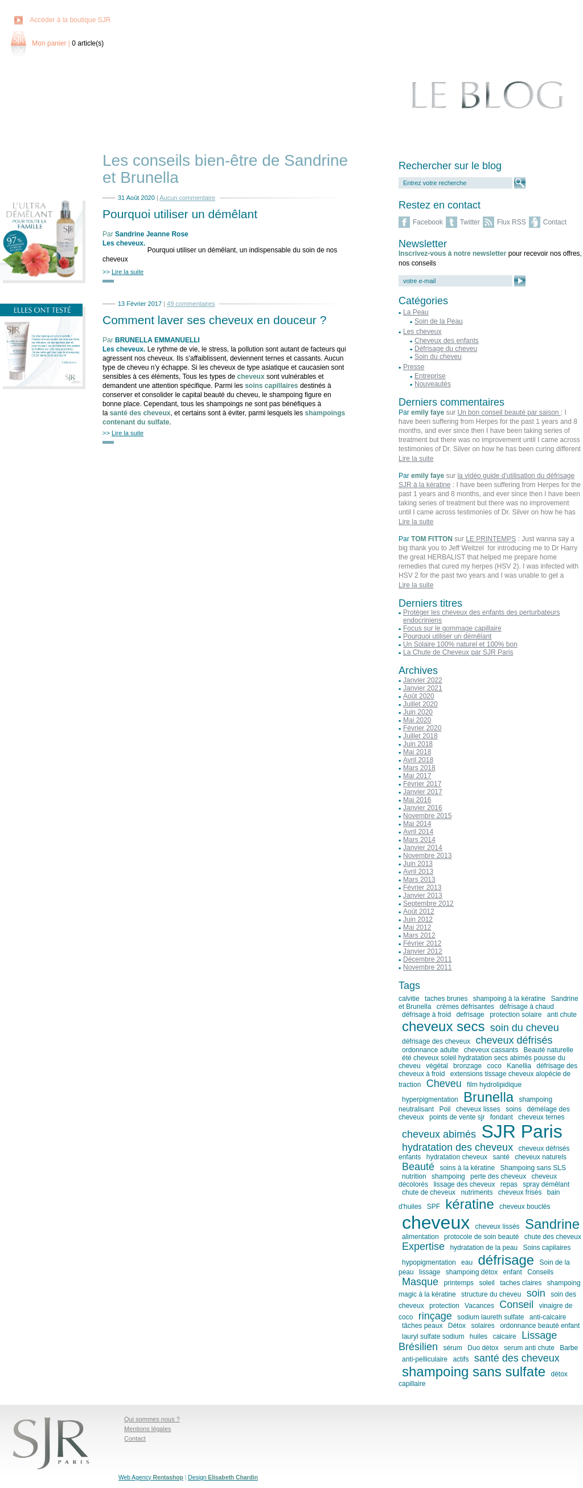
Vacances (479, 1306)
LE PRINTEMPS (491, 539)
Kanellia (519, 1066)
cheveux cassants (491, 1050)
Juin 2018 (418, 744)
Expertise (423, 1246)
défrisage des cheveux (436, 1041)
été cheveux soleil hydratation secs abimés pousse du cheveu (482, 1062)
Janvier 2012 (422, 951)
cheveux (436, 1222)
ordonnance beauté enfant (540, 1326)
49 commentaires (191, 303)
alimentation (420, 1237)
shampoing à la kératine (509, 999)
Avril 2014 (418, 832)
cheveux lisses (478, 1109)
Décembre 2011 (427, 959)
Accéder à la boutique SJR (70, 20)
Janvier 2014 (422, 848)
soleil (486, 1283)
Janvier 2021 (422, 688)
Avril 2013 (418, 872)
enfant (512, 1272)
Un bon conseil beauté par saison (508, 412)
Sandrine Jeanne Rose (151, 234)
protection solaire (515, 1015)
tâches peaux (422, 1326)
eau (467, 1262)
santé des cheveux (517, 1358)
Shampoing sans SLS (532, 1168)
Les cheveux (122, 243)
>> (122, 271)
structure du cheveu (491, 1294)
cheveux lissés (497, 1227)
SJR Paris (521, 1131)
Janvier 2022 (422, 680)
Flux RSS (511, 222)
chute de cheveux (428, 1192)
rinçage (435, 1316)
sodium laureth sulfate (490, 1317)
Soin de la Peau (438, 321)
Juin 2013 (418, 864)
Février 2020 (422, 728)
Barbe (569, 1348)
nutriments (476, 1192)
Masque (420, 1281)
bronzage (467, 1066)
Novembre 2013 (427, 856)
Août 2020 (418, 696)
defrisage (470, 1015)
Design (223, 1477)
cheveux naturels (540, 1157)
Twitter (470, 222)
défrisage (506, 1260)
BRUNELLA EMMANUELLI (157, 340)
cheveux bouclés (524, 1207)
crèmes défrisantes (465, 1007)
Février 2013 (422, 888)
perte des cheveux (498, 1176)
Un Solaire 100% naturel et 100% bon (460, 644)
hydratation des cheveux (457, 1147)
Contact (554, 222)
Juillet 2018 (420, 736)
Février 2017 (422, 784)
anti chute (562, 1015)
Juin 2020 (418, 712)
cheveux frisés (520, 1192)
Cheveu (444, 1083)
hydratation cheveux (456, 1157)
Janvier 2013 (422, 896)
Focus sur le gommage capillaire (452, 628)
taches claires (520, 1283)
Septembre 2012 (428, 903)
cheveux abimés (439, 1134)
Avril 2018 (418, 760)
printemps (459, 1283)
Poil (444, 1109)
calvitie (409, 999)
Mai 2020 (417, 720)
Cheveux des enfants (446, 341)
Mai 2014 (417, 824)
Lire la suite (416, 459)
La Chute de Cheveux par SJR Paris (458, 652)
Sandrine (552, 1224)
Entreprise (430, 376)
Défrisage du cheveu (445, 349)
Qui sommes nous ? (152, 1419)
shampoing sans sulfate (473, 1371)
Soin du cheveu (438, 357)
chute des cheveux (552, 1237)
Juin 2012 (418, 919)
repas (509, 1184)
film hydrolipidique (494, 1085)
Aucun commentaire (187, 197)
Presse (413, 367)
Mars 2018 (419, 768)
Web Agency (150, 1477)
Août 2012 (418, 911)
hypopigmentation (429, 1262)
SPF (433, 1207)
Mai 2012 (417, 927)
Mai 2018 (417, 752)
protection (444, 1306)
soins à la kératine (467, 1168)
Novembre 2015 (427, 816)
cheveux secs (443, 1026)
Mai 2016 (417, 800)
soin (536, 1293)
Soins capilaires (547, 1248)
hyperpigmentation (430, 1099)
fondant (501, 1117)
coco (494, 1066)
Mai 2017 (417, 776)
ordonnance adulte (430, 1050)
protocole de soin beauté (481, 1237)
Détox (457, 1326)
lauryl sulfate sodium (433, 1336)
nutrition (414, 1176)
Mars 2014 (419, 840)
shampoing (448, 1176)
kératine (469, 1204)
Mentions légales (147, 1428)
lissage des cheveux (464, 1184)
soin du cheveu (524, 1027)
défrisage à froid (426, 1015)
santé (500, 1157)
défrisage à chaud (526, 1007)
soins (514, 1109)
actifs (461, 1359)
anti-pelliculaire (424, 1359)
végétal (437, 1066)
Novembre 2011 (427, 967)
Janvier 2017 (422, 792)
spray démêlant (546, 1184)
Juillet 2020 (420, 704)
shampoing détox (472, 1272)
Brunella (488, 1097)
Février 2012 (422, 943)
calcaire (504, 1336)
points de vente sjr (457, 1117)
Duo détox (483, 1348)
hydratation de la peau (484, 1248)
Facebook (428, 222)
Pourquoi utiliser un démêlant (179, 213)
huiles (478, 1336)
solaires (482, 1326)
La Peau (416, 312)
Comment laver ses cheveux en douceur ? (214, 319)
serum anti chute (529, 1348)
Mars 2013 (419, 880)
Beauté (418, 1166)
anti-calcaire (547, 1317)
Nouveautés (432, 384)
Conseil (516, 1304)
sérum (452, 1348)
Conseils (540, 1272)
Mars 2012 (419, 935)
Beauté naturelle (548, 1050)
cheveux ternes (541, 1117)
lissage (429, 1272)
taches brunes (446, 999)
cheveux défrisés (513, 1040)
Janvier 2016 (422, 808)
